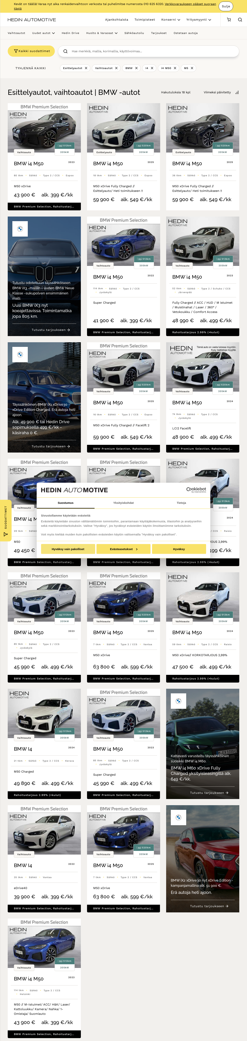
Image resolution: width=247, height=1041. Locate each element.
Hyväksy (179, 548)
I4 (146, 68)
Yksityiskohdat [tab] (123, 502)
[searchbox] (152, 51)
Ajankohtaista (116, 19)
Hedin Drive (70, 33)
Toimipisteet (144, 19)
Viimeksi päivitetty (217, 92)
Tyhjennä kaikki (30, 68)
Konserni (168, 19)
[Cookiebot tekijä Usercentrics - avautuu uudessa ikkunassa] (189, 490)
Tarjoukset (159, 33)
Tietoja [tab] (181, 502)
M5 (186, 68)
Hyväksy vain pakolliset (68, 548)
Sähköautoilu (134, 33)
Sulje (226, 6)
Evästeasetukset (123, 548)
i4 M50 (166, 68)
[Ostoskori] (229, 20)
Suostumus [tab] (66, 502)
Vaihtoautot (16, 33)
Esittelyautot (72, 68)
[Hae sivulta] (240, 19)
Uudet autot (41, 33)
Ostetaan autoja (186, 33)
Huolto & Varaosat (99, 33)
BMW (129, 68)
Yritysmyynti (196, 19)
